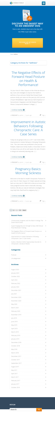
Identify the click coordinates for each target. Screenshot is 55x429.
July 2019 (14, 318)
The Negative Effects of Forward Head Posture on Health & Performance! (28, 78)
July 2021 (14, 294)
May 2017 (14, 370)
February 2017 (15, 380)
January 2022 (15, 287)
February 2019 (15, 335)
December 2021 (16, 290)
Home (11, 54)
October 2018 (15, 346)
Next (24, 210)
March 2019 (15, 332)
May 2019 (14, 325)
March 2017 (15, 377)
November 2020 (16, 301)
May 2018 (14, 349)
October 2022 (15, 276)
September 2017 (16, 363)
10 (20, 210)
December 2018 (16, 342)
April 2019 (14, 328)
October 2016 (15, 387)
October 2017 (15, 360)
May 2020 (14, 304)
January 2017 (15, 384)
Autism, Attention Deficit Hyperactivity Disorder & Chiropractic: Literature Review (26, 243)
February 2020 (15, 311)
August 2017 (15, 367)
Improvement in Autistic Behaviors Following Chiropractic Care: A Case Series (28, 128)
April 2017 (14, 373)
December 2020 (16, 297)
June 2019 (14, 321)
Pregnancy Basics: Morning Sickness (28, 171)
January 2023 (15, 273)
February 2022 (15, 283)
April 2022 (14, 280)
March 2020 (15, 308)
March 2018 (15, 353)
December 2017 (16, 356)
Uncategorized (15, 258)
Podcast (15, 115)
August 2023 (15, 269)
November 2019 (16, 315)
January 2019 (15, 339)
